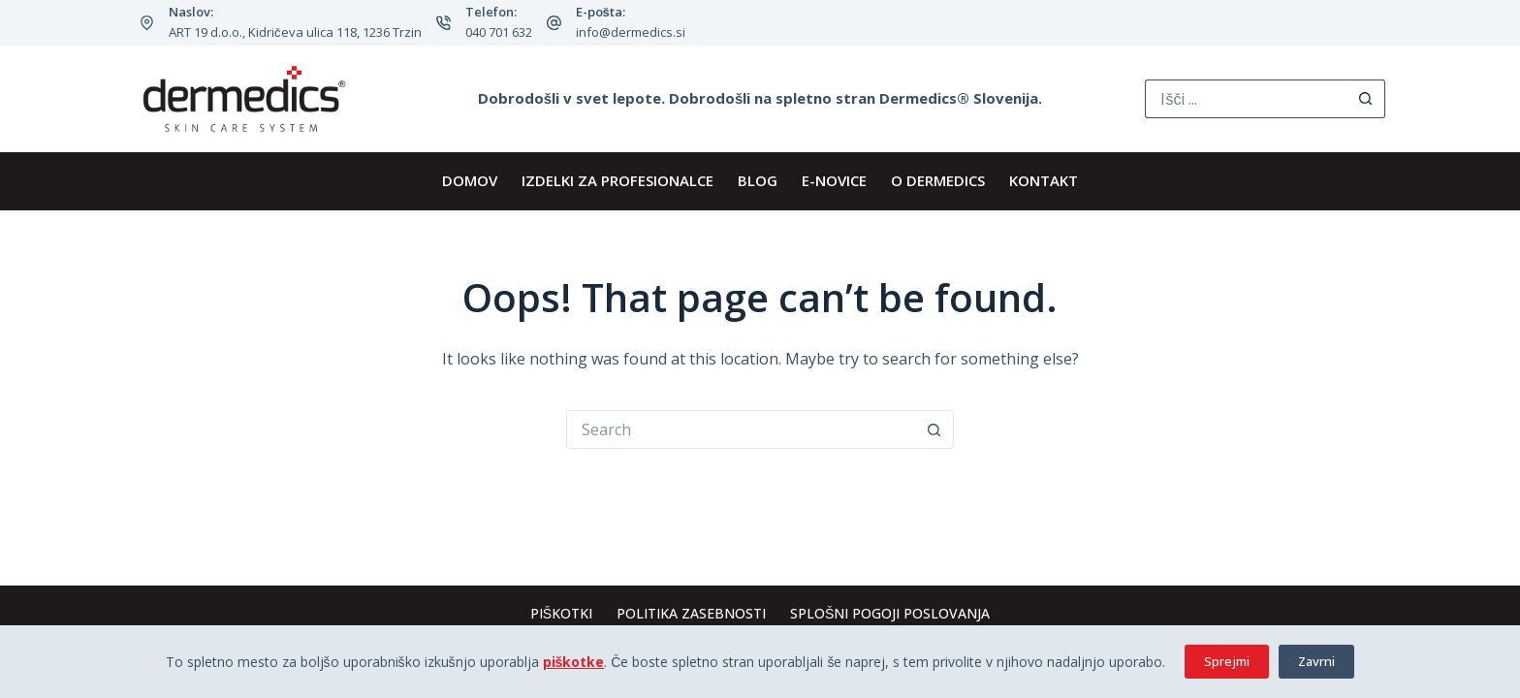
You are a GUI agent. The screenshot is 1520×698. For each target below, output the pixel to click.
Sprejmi (1227, 661)
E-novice (834, 180)
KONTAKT (1043, 180)
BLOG (757, 180)
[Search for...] (1245, 98)
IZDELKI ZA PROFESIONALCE (617, 180)
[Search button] (1365, 98)
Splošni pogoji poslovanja (890, 613)
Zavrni (1316, 661)
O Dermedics (938, 180)
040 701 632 (498, 32)
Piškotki (561, 613)
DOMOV (469, 180)
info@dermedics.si (630, 32)
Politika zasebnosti (691, 613)
